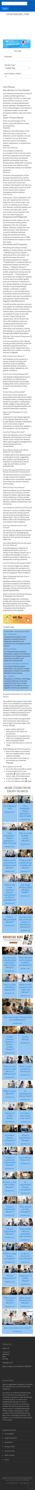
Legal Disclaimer (11, 1438)
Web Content (10, 1455)
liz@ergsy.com (7, 1363)
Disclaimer (9, 1442)
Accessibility (9, 1434)
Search (5, 9)
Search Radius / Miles (12, 73)
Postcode (7, 56)
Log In (7, 1460)
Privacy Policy (10, 1447)
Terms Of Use (10, 1451)
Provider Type (9, 65)
